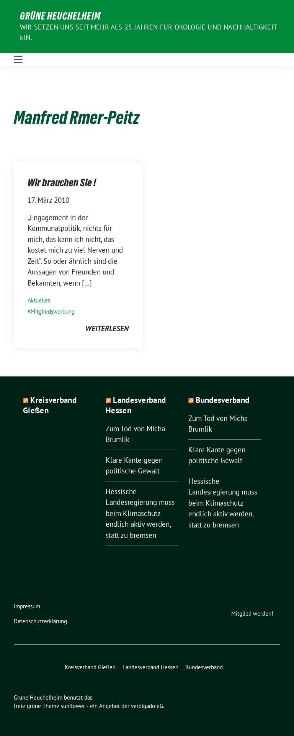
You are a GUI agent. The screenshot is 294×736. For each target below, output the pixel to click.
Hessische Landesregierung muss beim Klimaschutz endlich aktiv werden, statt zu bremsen (140, 513)
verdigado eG (147, 706)
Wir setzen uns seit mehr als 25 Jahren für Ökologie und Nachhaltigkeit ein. (148, 32)
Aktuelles (39, 300)
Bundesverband (222, 400)
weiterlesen (107, 328)
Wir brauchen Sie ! (62, 182)
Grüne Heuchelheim (60, 16)
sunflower (73, 706)
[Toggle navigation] (18, 59)
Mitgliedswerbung (53, 311)
